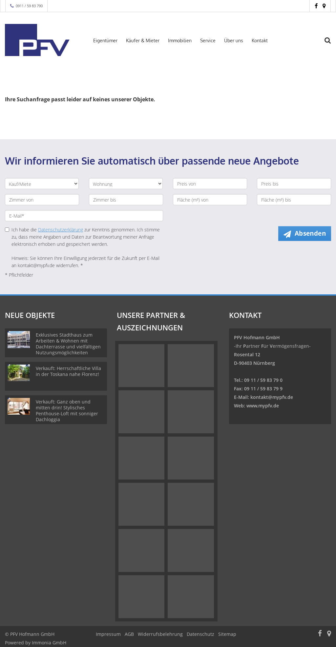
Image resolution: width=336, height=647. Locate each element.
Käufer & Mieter (142, 40)
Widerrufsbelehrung (160, 634)
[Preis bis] (294, 183)
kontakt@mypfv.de (271, 397)
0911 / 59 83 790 (29, 5)
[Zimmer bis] (126, 199)
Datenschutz (200, 634)
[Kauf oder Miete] (42, 183)
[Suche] (331, 44)
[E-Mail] (84, 215)
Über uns (233, 40)
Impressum (108, 634)
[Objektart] (126, 183)
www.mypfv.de (262, 405)
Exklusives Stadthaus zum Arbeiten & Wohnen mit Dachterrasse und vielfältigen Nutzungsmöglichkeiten (68, 344)
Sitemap (227, 634)
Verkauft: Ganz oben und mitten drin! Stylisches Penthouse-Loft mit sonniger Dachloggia (67, 410)
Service (208, 40)
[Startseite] (42, 40)
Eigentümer (105, 40)
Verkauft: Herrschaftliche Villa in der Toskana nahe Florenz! (68, 371)
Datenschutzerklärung (60, 229)
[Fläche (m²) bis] (294, 199)
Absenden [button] (310, 233)
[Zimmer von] (42, 199)
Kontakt (260, 40)
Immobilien (180, 40)
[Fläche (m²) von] (210, 199)
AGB (129, 634)
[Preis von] (210, 183)
